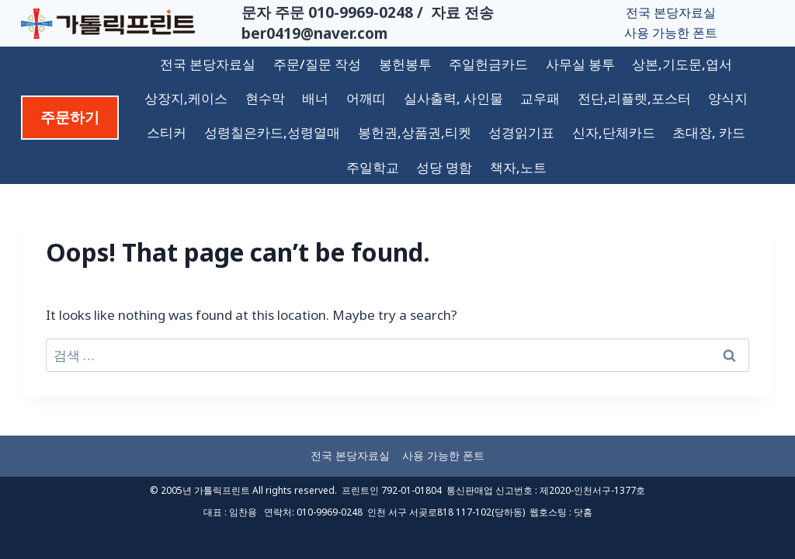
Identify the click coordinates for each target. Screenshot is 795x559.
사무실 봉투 (580, 64)
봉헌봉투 (405, 64)
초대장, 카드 (708, 132)
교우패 (540, 98)
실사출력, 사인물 (453, 98)
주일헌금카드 (488, 64)
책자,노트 (518, 167)
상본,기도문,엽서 (682, 64)
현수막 (265, 98)
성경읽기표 (521, 132)
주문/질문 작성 (317, 64)
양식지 (728, 98)
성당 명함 (444, 167)
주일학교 (372, 167)
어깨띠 (366, 98)
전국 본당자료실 (671, 12)
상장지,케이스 (185, 98)
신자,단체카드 (613, 132)
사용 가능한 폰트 (670, 32)
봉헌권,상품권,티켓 (414, 132)
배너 (315, 98)
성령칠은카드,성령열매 (272, 132)
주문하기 (69, 117)
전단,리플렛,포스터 (634, 98)
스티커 (166, 132)
